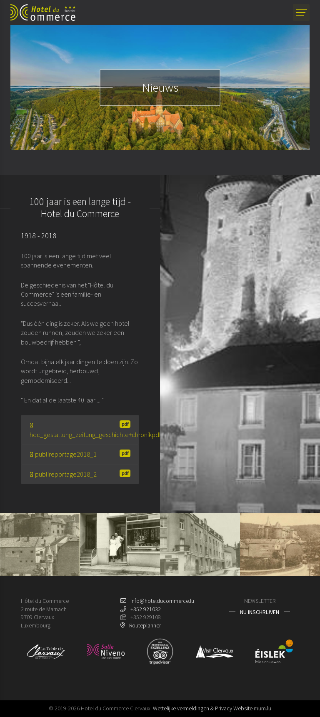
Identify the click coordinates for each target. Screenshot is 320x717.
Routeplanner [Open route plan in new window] (145, 625)
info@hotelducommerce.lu (162, 601)
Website (242, 708)
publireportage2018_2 (80, 474)
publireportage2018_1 (80, 454)
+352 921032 (145, 609)
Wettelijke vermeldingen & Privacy (192, 708)
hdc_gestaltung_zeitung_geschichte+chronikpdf (84, 429)
